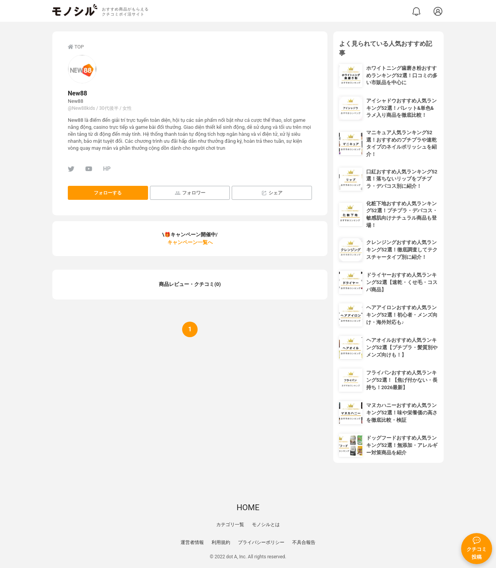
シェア (271, 193)
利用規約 (221, 542)
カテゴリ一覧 (230, 524)
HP (106, 169)
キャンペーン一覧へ (190, 242)
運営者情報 (192, 542)
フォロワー (190, 193)
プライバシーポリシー (261, 542)
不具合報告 (303, 542)
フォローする (108, 193)
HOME (247, 507)
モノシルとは (266, 524)
